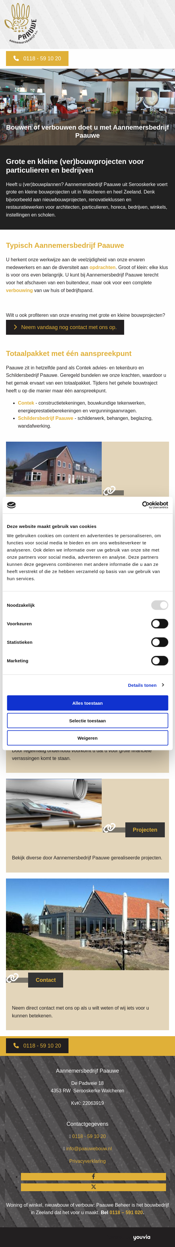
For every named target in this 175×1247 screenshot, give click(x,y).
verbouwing (19, 290)
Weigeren (87, 738)
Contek (26, 403)
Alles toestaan (87, 703)
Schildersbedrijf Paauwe (45, 418)
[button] (37, 58)
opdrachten (102, 267)
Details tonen (142, 684)
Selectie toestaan (87, 720)
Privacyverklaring (87, 1161)
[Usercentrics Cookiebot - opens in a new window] (142, 505)
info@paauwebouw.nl (89, 1148)
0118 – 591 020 (126, 1212)
